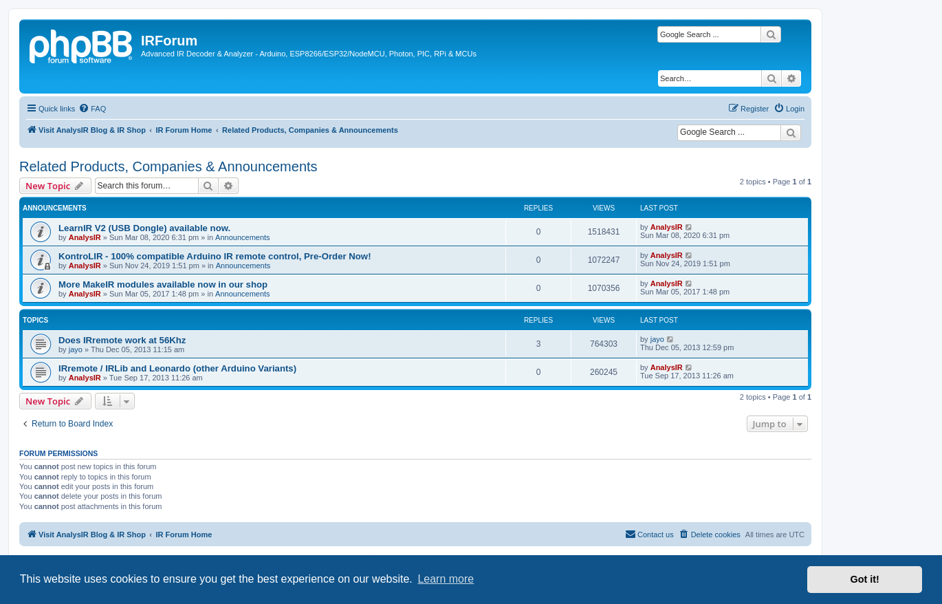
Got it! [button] (865, 579)
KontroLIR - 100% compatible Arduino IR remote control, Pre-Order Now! (214, 256)
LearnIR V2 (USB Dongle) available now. (144, 228)
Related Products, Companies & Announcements (168, 166)
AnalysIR (85, 237)
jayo (76, 349)
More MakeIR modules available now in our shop (162, 284)
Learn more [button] (445, 579)
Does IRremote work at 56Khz (122, 340)
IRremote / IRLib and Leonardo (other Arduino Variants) (177, 368)
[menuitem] (92, 108)
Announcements (242, 237)
